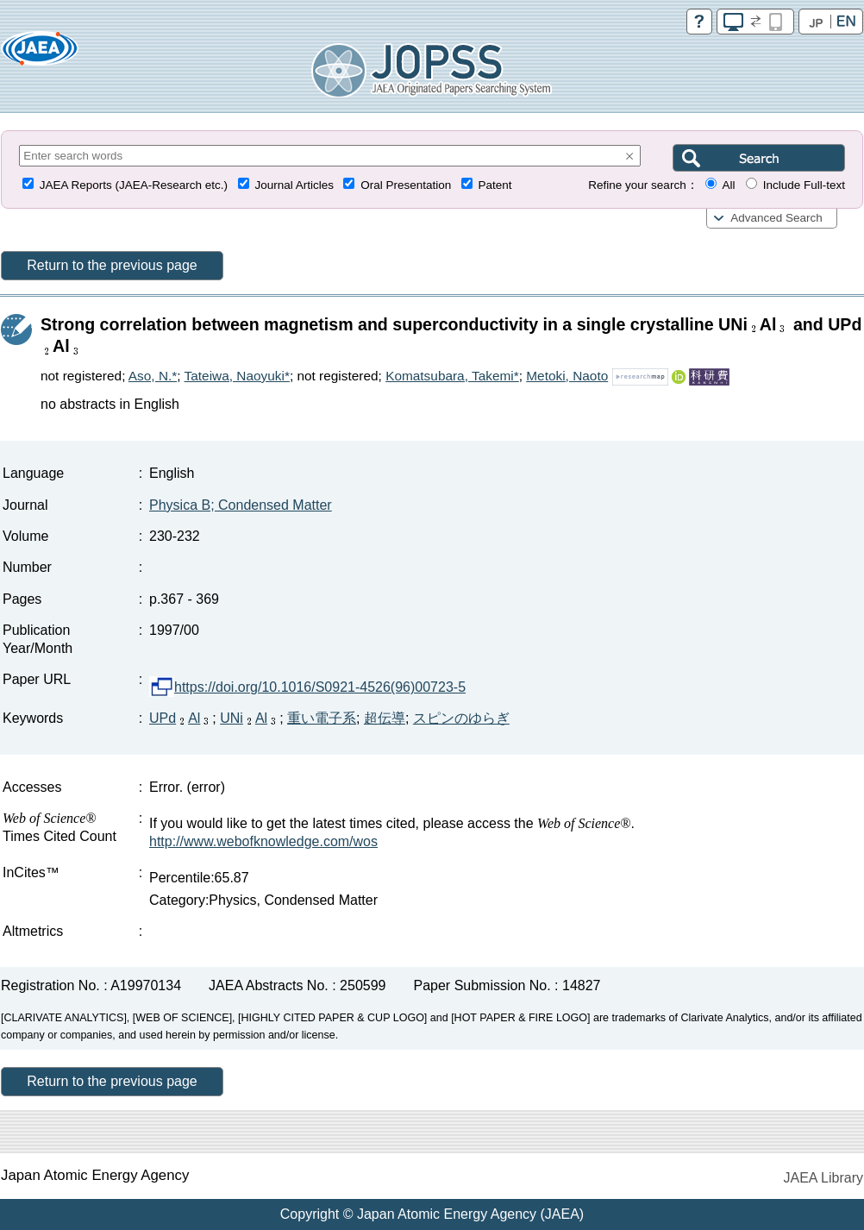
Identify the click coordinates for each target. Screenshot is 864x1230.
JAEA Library (823, 1177)
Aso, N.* (152, 375)
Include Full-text (804, 185)
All (728, 185)
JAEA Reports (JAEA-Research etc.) (134, 185)
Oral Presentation (405, 185)
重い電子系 (321, 718)
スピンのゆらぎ (461, 718)
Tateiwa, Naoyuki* (237, 375)
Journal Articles (294, 185)
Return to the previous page (112, 265)
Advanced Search (776, 217)
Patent (495, 185)
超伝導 (384, 718)
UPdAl (180, 718)
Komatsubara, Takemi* (452, 375)
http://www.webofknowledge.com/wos (263, 841)
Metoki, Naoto (567, 375)
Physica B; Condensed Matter (240, 505)
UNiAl (249, 718)
